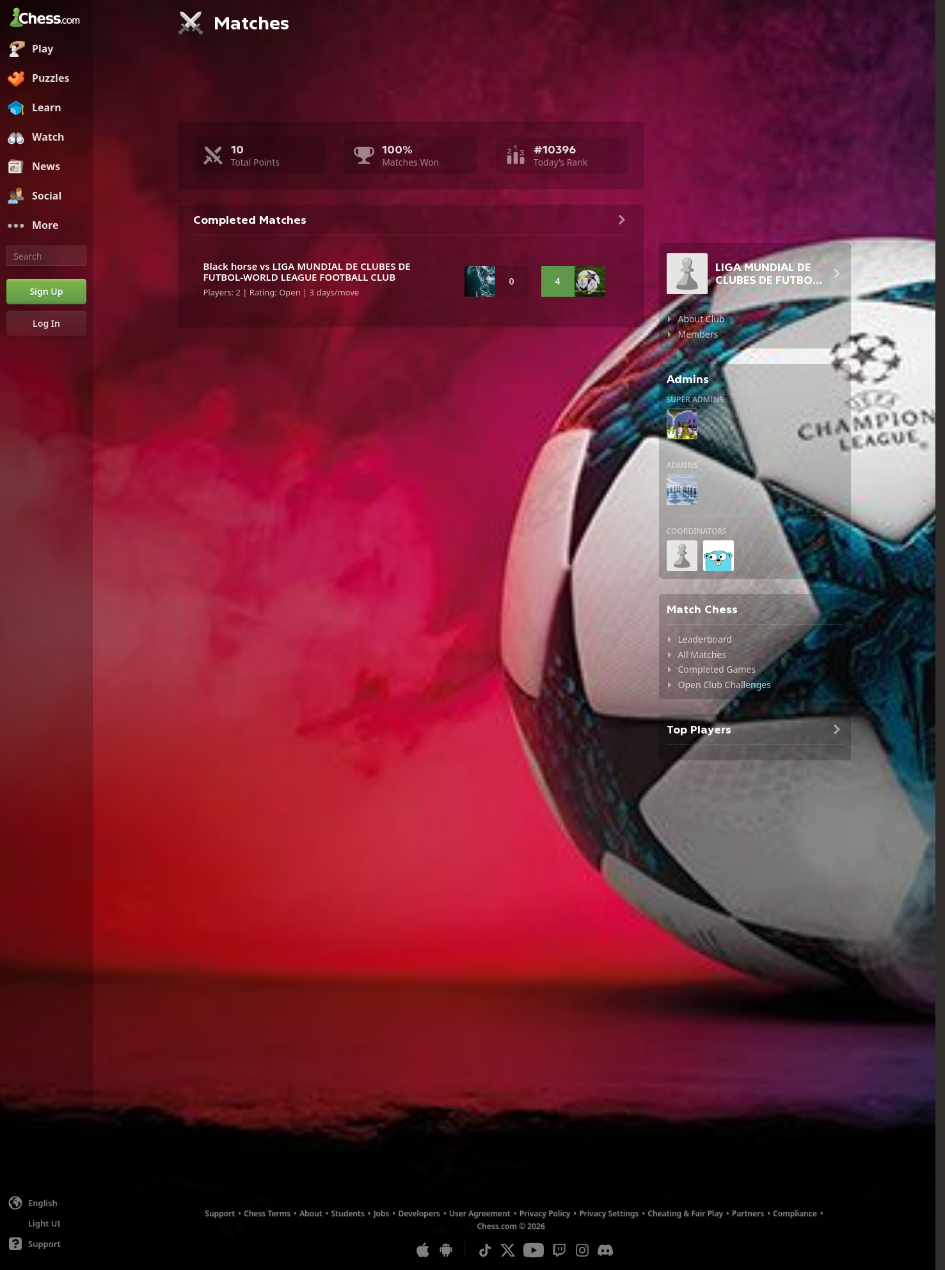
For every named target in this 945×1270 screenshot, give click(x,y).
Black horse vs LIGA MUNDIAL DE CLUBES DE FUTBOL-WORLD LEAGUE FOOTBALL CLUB (307, 271)
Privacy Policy (545, 1213)
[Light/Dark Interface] (46, 1223)
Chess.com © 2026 (510, 1226)
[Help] (46, 1244)
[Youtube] (533, 1250)
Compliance (795, 1213)
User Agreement (480, 1213)
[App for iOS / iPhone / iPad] (423, 1250)
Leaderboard (705, 639)
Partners (748, 1213)
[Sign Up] (46, 291)
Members (698, 334)
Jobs (382, 1213)
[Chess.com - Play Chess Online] (46, 19)
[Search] (46, 256)
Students (348, 1213)
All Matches (702, 654)
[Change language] (46, 1203)
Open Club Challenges (724, 684)
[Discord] (605, 1250)
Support (220, 1213)
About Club (701, 319)
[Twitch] (559, 1250)
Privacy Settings (609, 1213)
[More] (46, 225)
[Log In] (46, 323)
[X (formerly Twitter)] (508, 1250)
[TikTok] (485, 1250)
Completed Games (717, 669)
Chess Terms (267, 1213)
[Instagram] (582, 1250)
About (310, 1213)
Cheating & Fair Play (685, 1213)
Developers (419, 1213)
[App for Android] (446, 1250)
